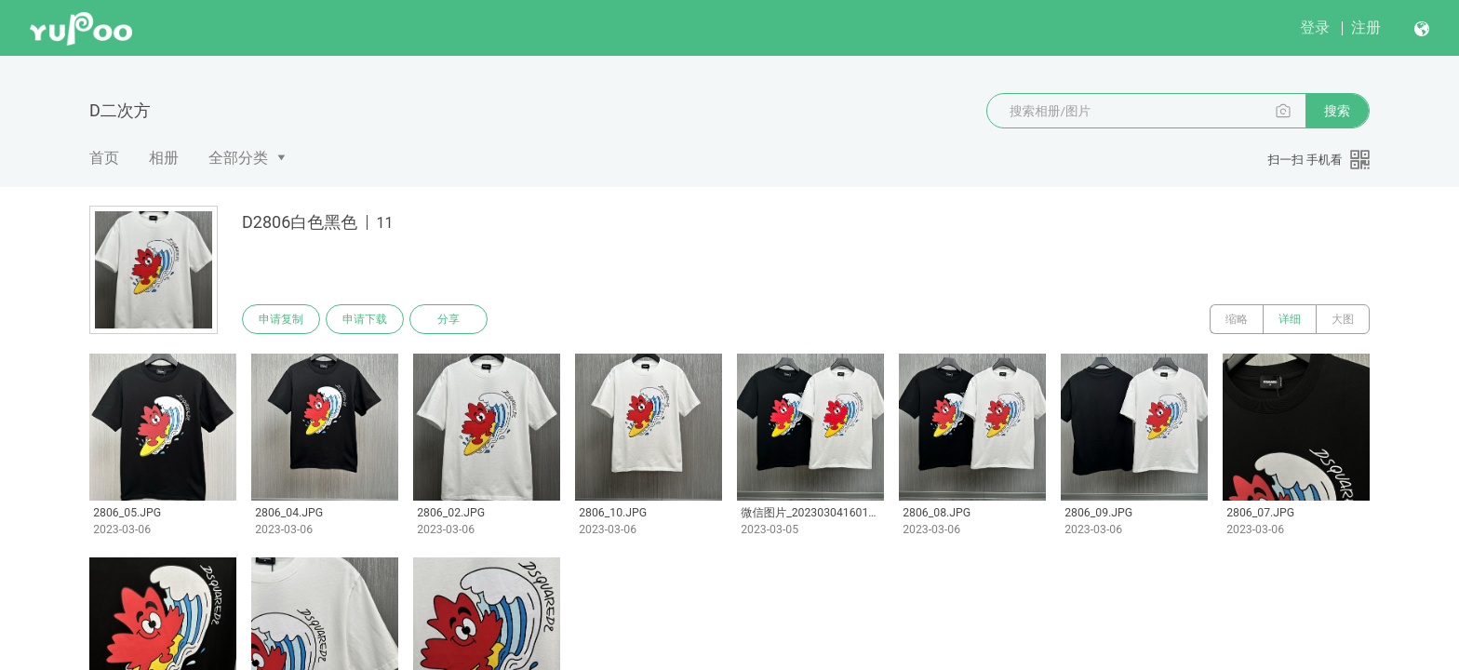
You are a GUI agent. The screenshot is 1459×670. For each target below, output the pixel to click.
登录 (1315, 27)
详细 (1289, 319)
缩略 (1236, 319)
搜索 (1337, 110)
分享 (448, 319)
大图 (1343, 319)
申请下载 (364, 319)
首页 (104, 158)
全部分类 (238, 158)
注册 (1366, 27)
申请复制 (281, 319)
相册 (164, 158)
